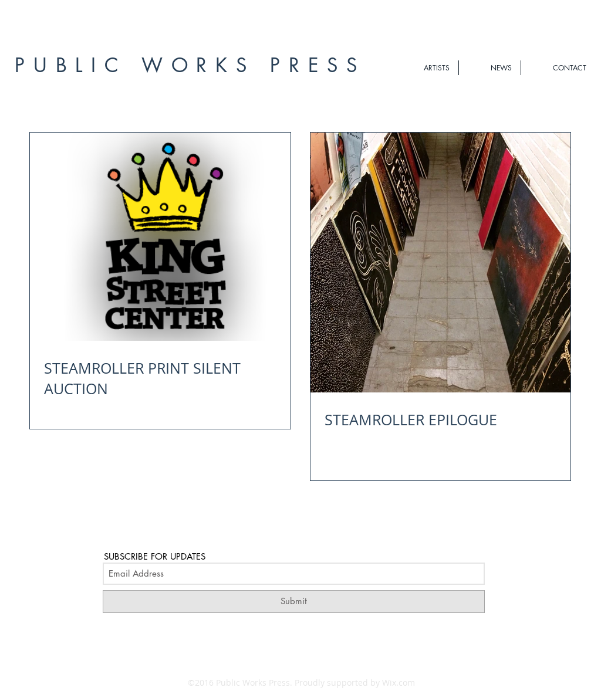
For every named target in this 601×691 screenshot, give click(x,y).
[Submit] (294, 601)
